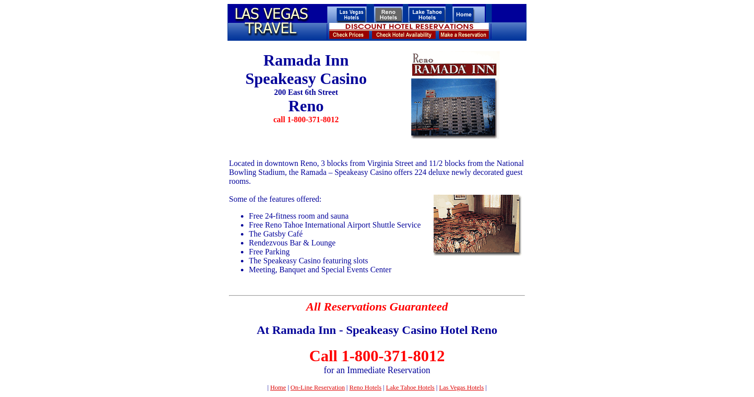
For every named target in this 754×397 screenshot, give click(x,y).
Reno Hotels (365, 387)
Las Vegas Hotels (461, 387)
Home (278, 387)
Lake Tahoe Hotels (410, 387)
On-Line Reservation (318, 387)
